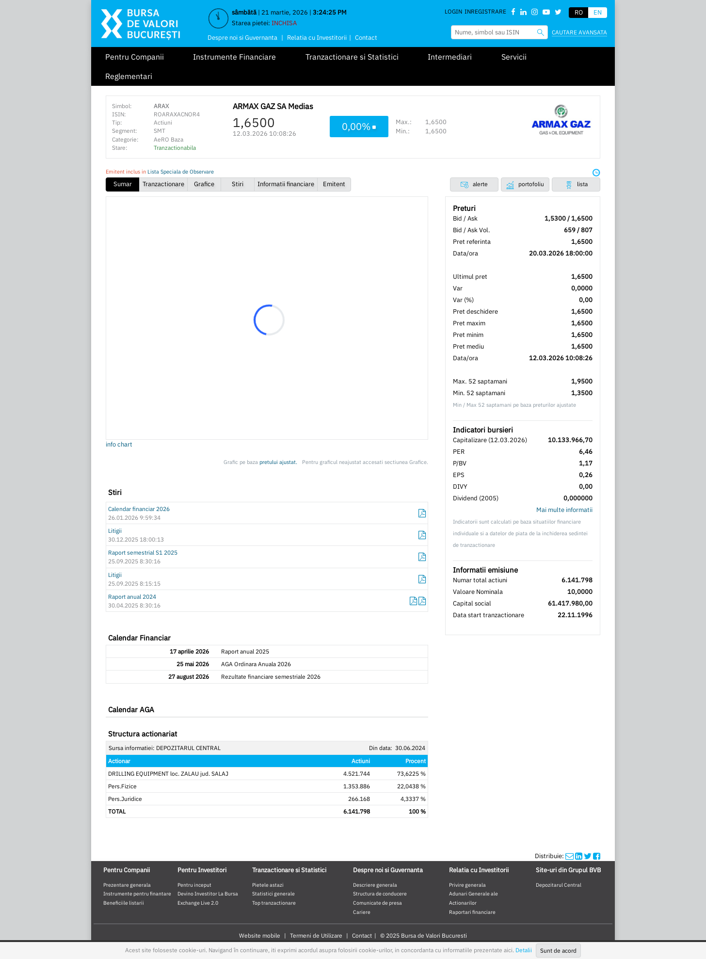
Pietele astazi (268, 884)
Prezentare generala (127, 884)
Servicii (514, 57)
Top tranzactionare (274, 902)
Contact (366, 37)
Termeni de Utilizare (316, 935)
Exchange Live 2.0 (197, 902)
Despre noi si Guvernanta (242, 37)
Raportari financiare (472, 912)
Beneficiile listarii (123, 902)
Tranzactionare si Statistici (352, 57)
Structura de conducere (380, 893)
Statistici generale (273, 893)
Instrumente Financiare (234, 57)
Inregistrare (485, 11)
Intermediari (450, 57)
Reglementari (128, 76)
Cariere (361, 912)
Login (453, 11)
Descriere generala (375, 884)
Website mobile (259, 935)
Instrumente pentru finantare (137, 893)
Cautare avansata (579, 32)
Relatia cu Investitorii (317, 37)
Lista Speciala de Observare (180, 171)
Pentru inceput (194, 884)
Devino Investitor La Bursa (207, 893)
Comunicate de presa (377, 902)
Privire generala (467, 884)
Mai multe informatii (564, 510)
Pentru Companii (134, 57)
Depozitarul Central (558, 884)
